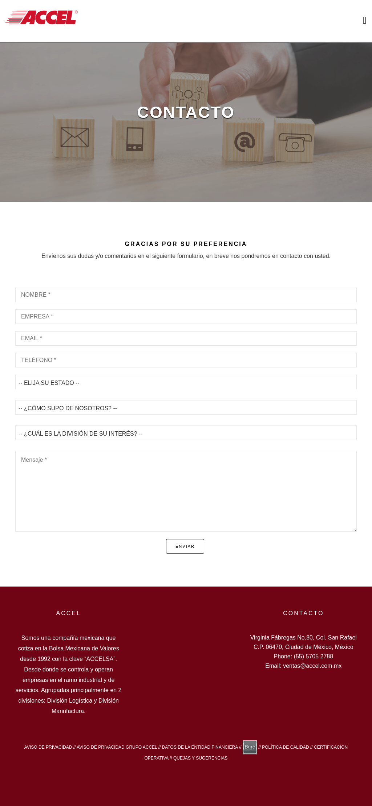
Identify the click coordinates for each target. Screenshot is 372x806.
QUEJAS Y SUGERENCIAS (200, 758)
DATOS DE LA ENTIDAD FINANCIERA (200, 747)
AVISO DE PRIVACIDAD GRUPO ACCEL (117, 747)
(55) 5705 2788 (313, 656)
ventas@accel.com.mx (312, 666)
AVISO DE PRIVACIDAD (48, 747)
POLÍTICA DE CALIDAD (285, 747)
